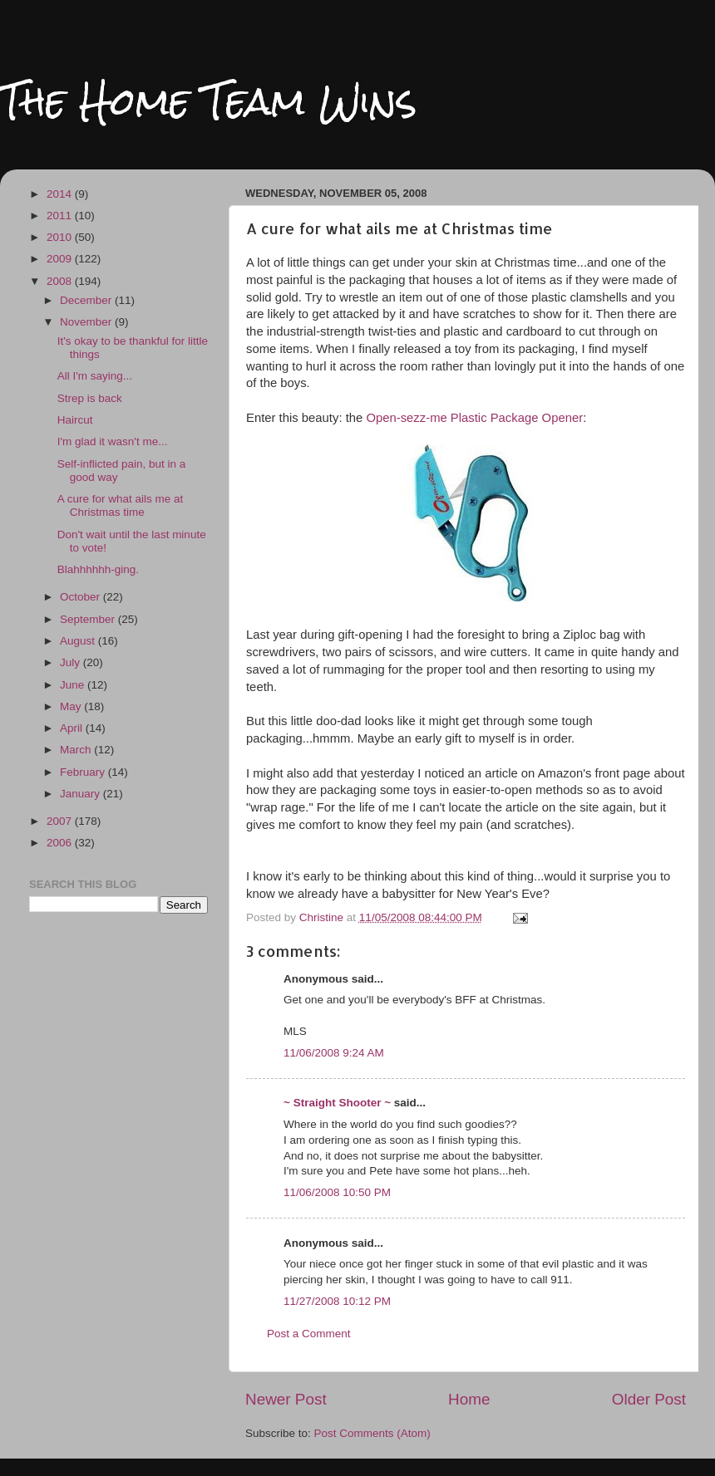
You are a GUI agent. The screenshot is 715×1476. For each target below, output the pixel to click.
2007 (61, 821)
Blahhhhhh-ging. (98, 569)
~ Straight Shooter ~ (337, 1102)
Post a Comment (309, 1333)
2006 (61, 842)
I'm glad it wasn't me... (112, 441)
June (73, 685)
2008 (61, 281)
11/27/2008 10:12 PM (337, 1301)
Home (469, 1399)
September (89, 619)
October (81, 597)
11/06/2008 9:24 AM (334, 1053)
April (73, 728)
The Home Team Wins (208, 101)
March (77, 749)
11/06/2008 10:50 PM (337, 1192)
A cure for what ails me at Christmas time (120, 505)
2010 (61, 237)
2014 (61, 194)
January (81, 793)
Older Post (649, 1399)
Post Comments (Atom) (372, 1433)
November (87, 322)
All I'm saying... (94, 376)
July (71, 662)
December (87, 300)
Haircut (75, 420)
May (72, 706)
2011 (61, 215)
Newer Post (286, 1399)
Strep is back (89, 398)
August (79, 641)
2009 (61, 259)
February (84, 772)
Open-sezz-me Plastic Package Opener (474, 417)
